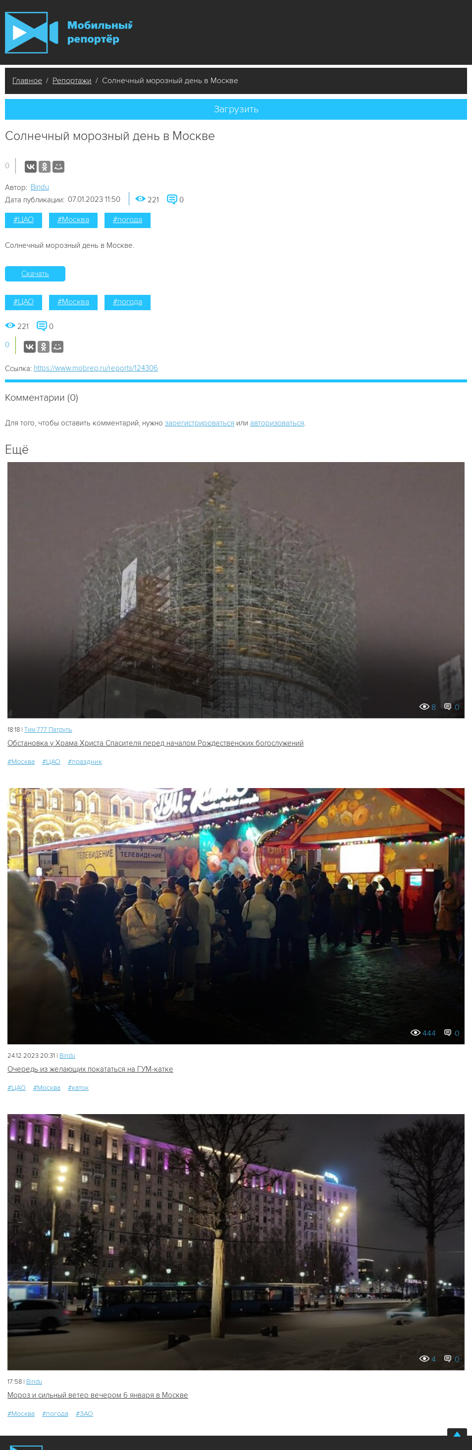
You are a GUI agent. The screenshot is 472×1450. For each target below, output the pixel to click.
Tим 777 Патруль (48, 730)
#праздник (85, 761)
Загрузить (236, 109)
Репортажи (72, 81)
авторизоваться (277, 423)
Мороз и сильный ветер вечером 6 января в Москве (97, 1395)
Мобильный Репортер (68, 32)
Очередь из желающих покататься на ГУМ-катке (90, 1069)
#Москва (73, 220)
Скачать (35, 273)
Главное (27, 81)
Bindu (40, 187)
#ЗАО (84, 1413)
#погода (127, 220)
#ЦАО (23, 220)
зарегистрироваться (199, 423)
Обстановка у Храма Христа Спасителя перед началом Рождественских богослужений (155, 743)
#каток (78, 1087)
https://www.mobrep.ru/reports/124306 (96, 368)
